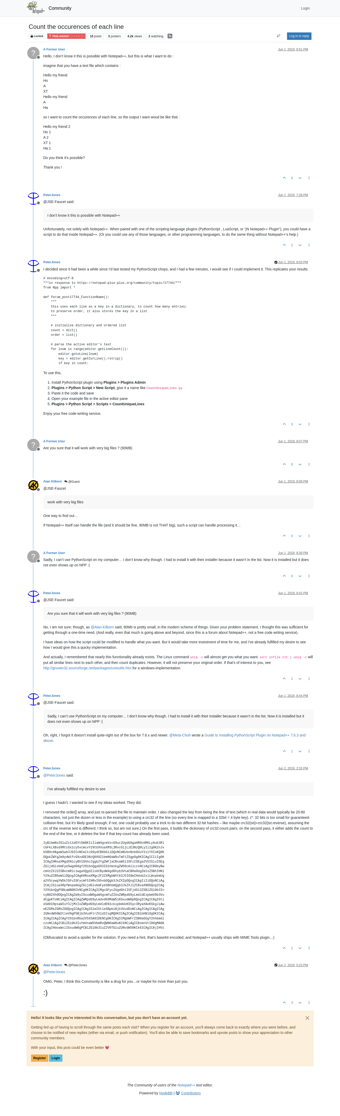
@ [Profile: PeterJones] (54, 775)
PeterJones (51, 195)
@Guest (72, 482)
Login (55, 1058)
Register (39, 1058)
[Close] (307, 1018)
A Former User (54, 49)
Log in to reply (299, 36)
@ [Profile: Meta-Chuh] (180, 735)
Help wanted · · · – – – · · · (66, 36)
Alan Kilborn (52, 481)
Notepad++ (186, 1085)
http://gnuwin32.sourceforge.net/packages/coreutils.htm (87, 668)
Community (60, 8)
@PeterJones (75, 965)
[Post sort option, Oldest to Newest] (278, 36)
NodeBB (166, 1093)
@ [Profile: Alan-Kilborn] (102, 627)
